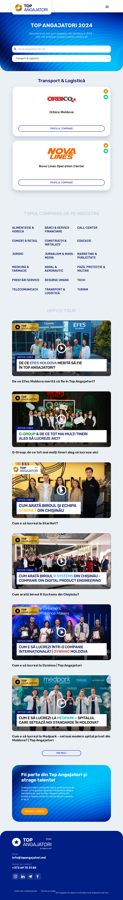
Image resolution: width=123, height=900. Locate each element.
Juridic (17, 254)
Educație (84, 240)
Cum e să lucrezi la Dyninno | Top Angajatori (47, 665)
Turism (82, 289)
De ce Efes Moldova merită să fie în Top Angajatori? (53, 381)
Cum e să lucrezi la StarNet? (35, 523)
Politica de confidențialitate (25, 891)
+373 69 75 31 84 (24, 867)
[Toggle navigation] (107, 7)
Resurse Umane (57, 280)
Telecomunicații (25, 289)
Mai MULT (62, 753)
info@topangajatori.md (29, 857)
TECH (81, 280)
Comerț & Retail (24, 240)
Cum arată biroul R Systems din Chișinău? (45, 594)
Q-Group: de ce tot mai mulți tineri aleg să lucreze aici (55, 452)
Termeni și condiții (48, 891)
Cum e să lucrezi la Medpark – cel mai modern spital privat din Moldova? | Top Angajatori (61, 738)
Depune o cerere (34, 811)
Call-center (87, 227)
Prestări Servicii (25, 280)
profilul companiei (61, 128)
